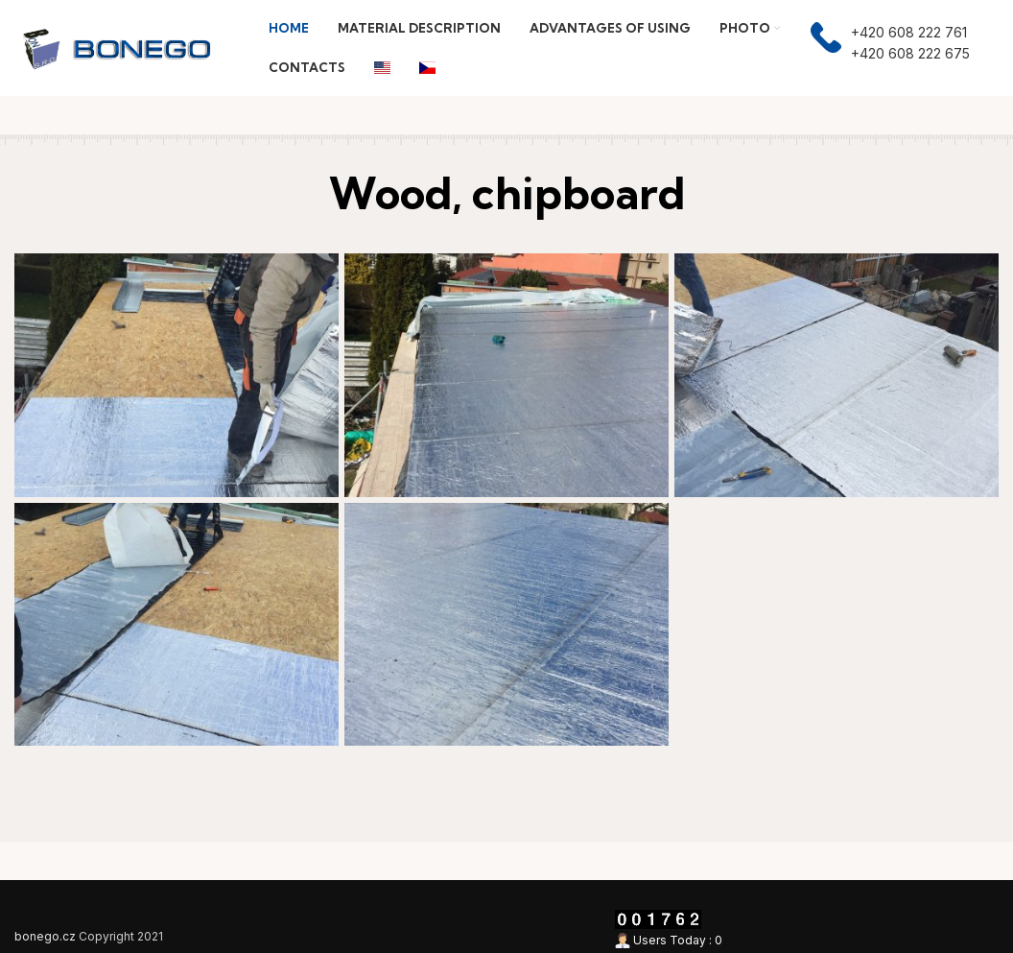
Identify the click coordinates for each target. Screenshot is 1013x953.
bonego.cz (45, 936)
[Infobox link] (890, 48)
